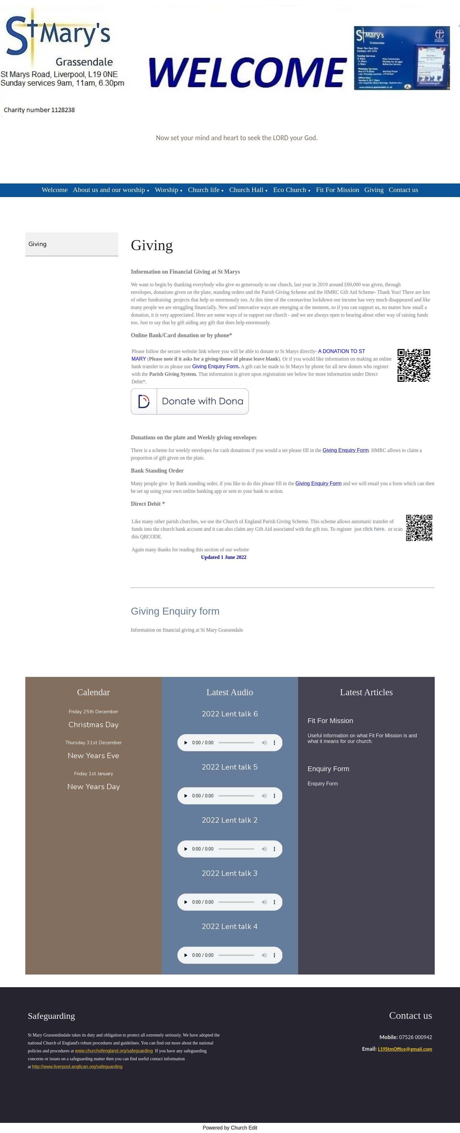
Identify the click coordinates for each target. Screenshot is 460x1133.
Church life (204, 190)
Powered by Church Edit (230, 1127)
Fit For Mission (337, 190)
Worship (166, 190)
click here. (374, 529)
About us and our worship (109, 190)
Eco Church (289, 190)
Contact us (404, 190)
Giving (374, 190)
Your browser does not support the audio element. (230, 742)
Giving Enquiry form (175, 611)
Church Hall (246, 190)
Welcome (55, 190)
